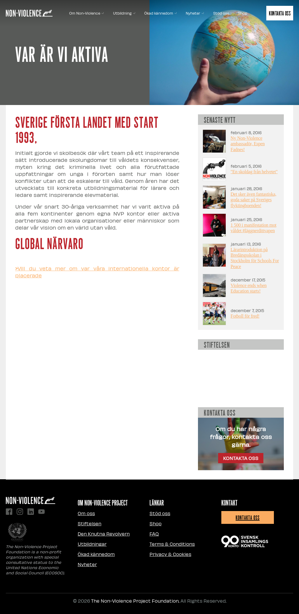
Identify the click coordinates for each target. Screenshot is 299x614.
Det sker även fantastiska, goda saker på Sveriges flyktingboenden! (254, 200)
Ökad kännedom (160, 13)
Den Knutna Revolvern (104, 533)
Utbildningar (92, 544)
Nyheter (195, 13)
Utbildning (124, 13)
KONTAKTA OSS (240, 458)
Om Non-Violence (86, 13)
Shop (242, 13)
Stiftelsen (89, 523)
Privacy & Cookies (170, 554)
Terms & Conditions (172, 544)
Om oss (86, 513)
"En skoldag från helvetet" (254, 171)
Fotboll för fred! (245, 316)
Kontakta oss (280, 13)
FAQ (154, 533)
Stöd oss (221, 13)
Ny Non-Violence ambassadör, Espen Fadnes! (248, 144)
